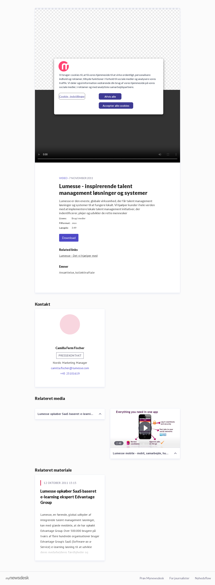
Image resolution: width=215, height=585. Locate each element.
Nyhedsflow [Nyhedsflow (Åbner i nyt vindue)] (203, 578)
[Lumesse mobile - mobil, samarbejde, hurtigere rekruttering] (145, 428)
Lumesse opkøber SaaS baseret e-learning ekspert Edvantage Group (68, 497)
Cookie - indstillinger (72, 96)
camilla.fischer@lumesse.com (70, 368)
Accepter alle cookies (116, 105)
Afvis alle (110, 96)
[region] (108, 86)
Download (69, 238)
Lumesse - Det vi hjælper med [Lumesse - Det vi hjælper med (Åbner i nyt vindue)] (78, 256)
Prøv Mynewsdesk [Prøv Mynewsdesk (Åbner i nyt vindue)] (152, 578)
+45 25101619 (70, 373)
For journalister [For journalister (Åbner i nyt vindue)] (179, 578)
